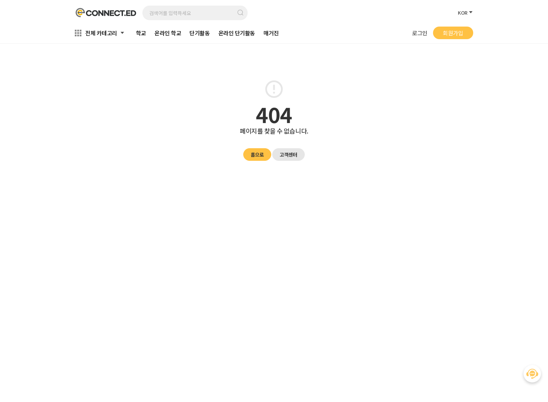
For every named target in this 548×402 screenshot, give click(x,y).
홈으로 (257, 154)
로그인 (419, 33)
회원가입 (453, 33)
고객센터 (288, 154)
